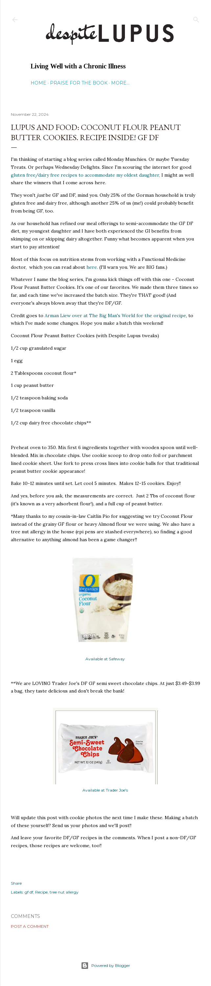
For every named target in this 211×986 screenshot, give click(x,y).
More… (120, 83)
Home (38, 83)
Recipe (41, 892)
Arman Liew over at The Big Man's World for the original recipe (115, 315)
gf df (29, 892)
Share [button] (16, 883)
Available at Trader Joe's (105, 790)
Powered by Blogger (105, 966)
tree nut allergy (64, 892)
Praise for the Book (78, 83)
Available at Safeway (105, 658)
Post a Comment (30, 926)
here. (92, 267)
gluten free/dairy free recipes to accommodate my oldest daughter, (85, 175)
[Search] (196, 18)
